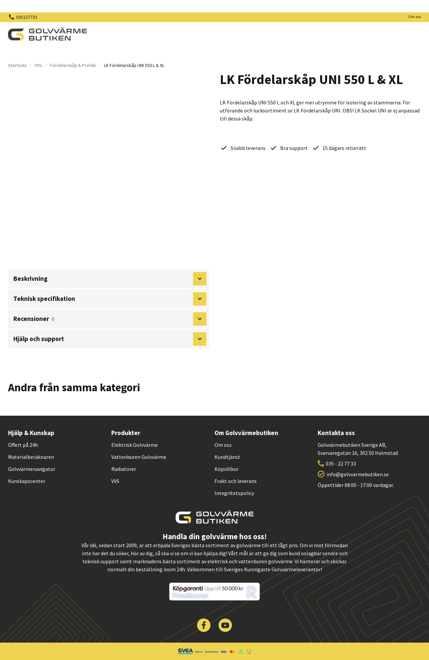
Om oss (414, 16)
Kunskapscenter (26, 481)
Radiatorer (123, 469)
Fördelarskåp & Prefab (73, 65)
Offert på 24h (23, 444)
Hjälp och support (109, 339)
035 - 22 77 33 (341, 463)
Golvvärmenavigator (31, 469)
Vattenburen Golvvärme (138, 456)
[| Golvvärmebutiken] (47, 34)
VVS (38, 65)
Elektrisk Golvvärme (134, 444)
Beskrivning (109, 278)
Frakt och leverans (235, 481)
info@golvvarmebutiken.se (357, 474)
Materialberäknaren (31, 456)
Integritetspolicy (234, 493)
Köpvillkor (226, 469)
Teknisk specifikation (109, 299)
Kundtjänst (227, 456)
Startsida (17, 65)
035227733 (26, 17)
